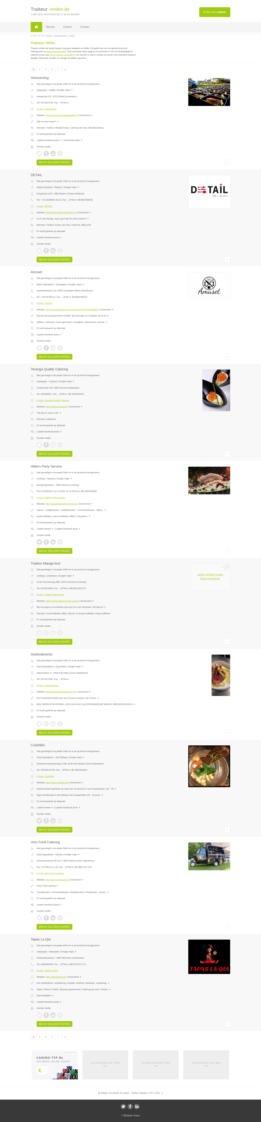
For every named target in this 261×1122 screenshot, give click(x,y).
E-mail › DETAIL (44, 206)
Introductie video (73, 140)
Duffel (52, 90)
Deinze (59, 854)
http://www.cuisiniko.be (57, 782)
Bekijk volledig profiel (54, 162)
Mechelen (54, 951)
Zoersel (53, 381)
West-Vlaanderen (45, 284)
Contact (84, 26)
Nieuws (50, 26)
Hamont (51, 478)
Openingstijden (45, 995)
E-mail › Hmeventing (47, 109)
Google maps (65, 90)
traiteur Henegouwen (55, 51)
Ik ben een (214, 12)
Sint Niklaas (61, 757)
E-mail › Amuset (44, 303)
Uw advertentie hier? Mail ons (105, 1064)
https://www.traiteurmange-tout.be (62, 601)
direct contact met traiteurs (63, 55)
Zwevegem (61, 284)
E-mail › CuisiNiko (45, 776)
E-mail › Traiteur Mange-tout (50, 594)
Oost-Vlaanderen (45, 666)
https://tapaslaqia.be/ (56, 977)
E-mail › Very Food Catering (50, 873)
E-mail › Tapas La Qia (47, 970)
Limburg (41, 478)
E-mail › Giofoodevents (48, 685)
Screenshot (86, 115)
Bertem (58, 187)
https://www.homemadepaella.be (61, 115)
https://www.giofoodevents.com (61, 692)
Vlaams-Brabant (44, 187)
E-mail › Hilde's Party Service (51, 497)
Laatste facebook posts (49, 140)
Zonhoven (52, 575)
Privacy (137, 1115)
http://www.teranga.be (56, 406)
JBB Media (127, 1115)
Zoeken (67, 26)
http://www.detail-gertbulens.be (61, 212)
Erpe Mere (61, 666)
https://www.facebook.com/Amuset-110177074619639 (72, 309)
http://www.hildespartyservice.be (61, 504)
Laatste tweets (45, 528)
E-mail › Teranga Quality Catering (53, 400)
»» (65, 69)
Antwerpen (42, 90)
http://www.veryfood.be (57, 879)
